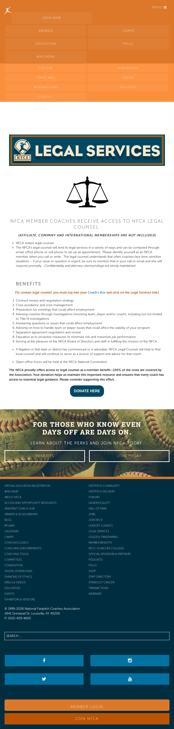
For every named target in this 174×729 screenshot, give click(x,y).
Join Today (129, 456)
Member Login (87, 707)
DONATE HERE (87, 391)
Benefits (45, 456)
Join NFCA (87, 719)
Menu (159, 7)
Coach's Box (97, 293)
